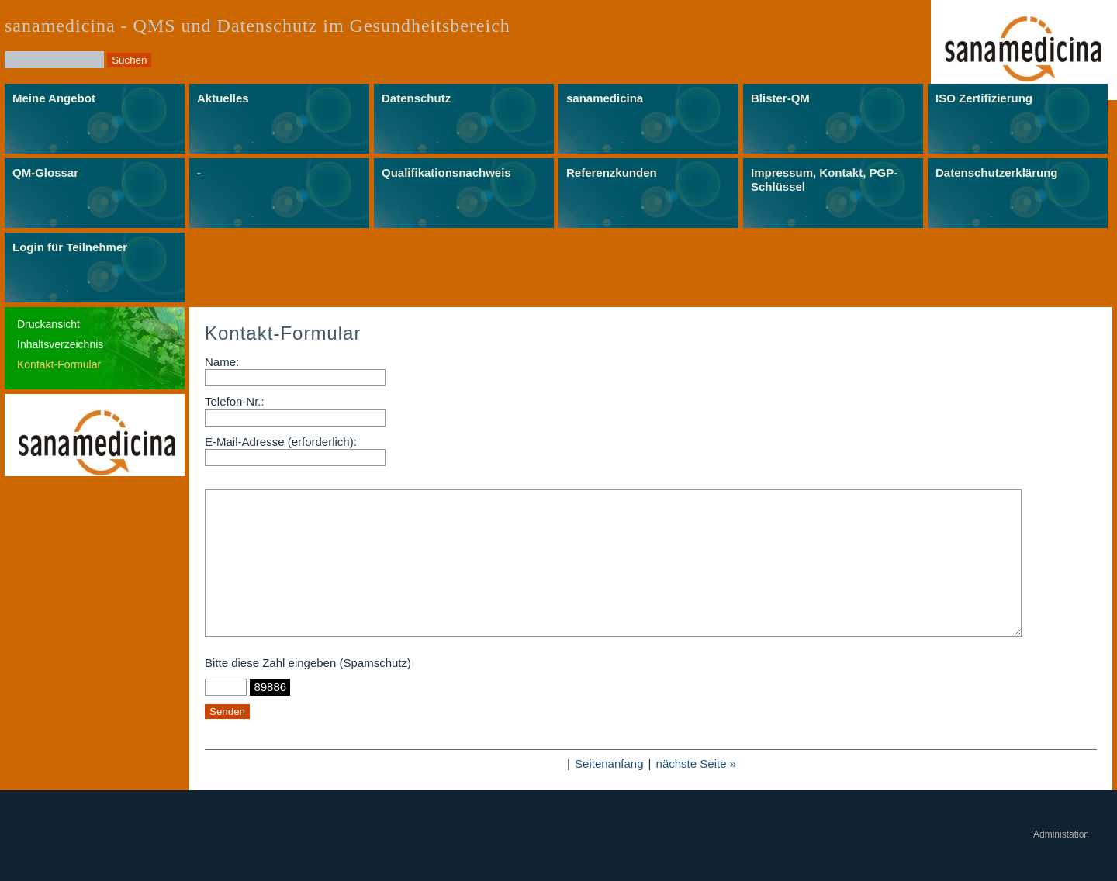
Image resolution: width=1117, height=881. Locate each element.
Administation (1061, 834)
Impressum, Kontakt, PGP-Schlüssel (824, 179)
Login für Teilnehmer (69, 247)
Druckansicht (48, 324)
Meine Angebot (53, 98)
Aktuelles (223, 98)
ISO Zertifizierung (983, 98)
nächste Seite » (696, 763)
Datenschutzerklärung (996, 172)
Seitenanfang (609, 763)
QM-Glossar (45, 172)
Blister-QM (780, 98)
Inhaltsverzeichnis (60, 344)
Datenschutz (416, 98)
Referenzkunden (611, 172)
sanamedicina (604, 98)
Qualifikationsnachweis (446, 172)
